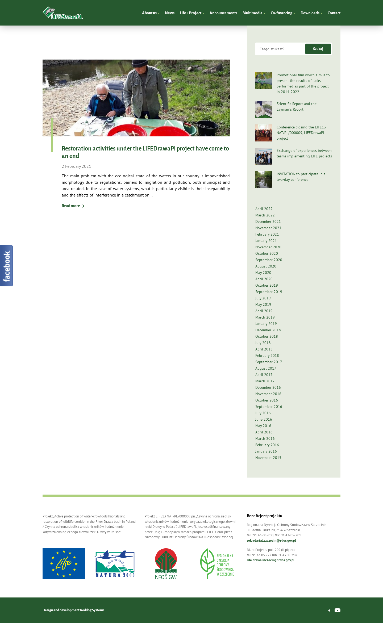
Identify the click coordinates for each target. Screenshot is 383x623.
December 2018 (268, 330)
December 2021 (268, 221)
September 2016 (268, 406)
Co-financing (282, 13)
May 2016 (263, 425)
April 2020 (264, 279)
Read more (73, 206)
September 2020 (268, 259)
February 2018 (267, 355)
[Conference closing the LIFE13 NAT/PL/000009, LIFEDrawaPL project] (263, 132)
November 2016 (268, 393)
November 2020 (268, 247)
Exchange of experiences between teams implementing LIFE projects (304, 153)
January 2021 (266, 240)
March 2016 (265, 438)
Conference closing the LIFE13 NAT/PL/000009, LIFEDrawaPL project (301, 133)
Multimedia (253, 13)
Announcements (223, 13)
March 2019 (265, 317)
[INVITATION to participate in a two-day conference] (263, 179)
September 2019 (268, 291)
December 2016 (268, 387)
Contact (334, 13)
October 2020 (266, 253)
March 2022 (265, 215)
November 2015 (268, 457)
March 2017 (265, 381)
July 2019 (263, 298)
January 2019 (266, 323)
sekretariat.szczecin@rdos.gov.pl (271, 540)
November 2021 (268, 227)
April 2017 (264, 374)
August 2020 (265, 266)
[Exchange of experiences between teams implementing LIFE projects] (263, 156)
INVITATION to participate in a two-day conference (301, 177)
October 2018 (266, 336)
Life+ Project (191, 13)
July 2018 (263, 342)
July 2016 (263, 413)
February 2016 (267, 444)
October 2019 (266, 285)
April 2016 (264, 432)
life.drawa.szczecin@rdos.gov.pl (270, 560)
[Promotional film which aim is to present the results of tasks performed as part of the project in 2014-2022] (263, 80)
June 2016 (263, 419)
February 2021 (267, 234)
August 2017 (265, 368)
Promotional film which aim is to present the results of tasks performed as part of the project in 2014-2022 (303, 83)
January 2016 (266, 451)
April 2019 (264, 310)
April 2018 (264, 349)
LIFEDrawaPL (63, 12)
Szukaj (318, 49)
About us (149, 13)
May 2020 (263, 272)
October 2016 (266, 400)
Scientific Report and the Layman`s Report (297, 106)
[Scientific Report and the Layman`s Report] (263, 109)
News (169, 13)
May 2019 (263, 304)
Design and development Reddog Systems (73, 610)
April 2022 (264, 208)
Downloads (310, 13)
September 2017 (268, 361)
